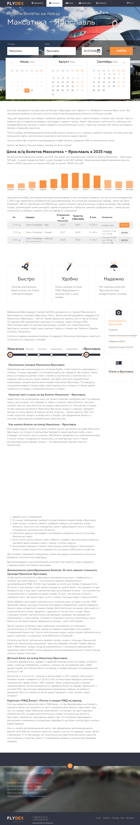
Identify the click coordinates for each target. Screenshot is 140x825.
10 (53, 82)
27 (68, 90)
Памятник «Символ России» (121, 347)
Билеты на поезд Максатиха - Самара (24, 783)
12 (63, 82)
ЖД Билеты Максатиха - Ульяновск (22, 793)
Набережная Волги (117, 341)
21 (73, 86)
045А (15, 240)
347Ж (15, 225)
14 (73, 82)
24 (53, 90)
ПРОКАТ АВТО (85, 3)
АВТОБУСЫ (101, 3)
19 (63, 86)
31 (32, 90)
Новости (106, 818)
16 (82, 82)
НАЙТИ (121, 51)
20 (67, 86)
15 (77, 82)
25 (58, 90)
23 (82, 86)
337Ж (15, 233)
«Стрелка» (113, 330)
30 (27, 90)
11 (58, 82)
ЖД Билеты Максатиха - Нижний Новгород (26, 796)
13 (68, 82)
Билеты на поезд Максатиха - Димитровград (27, 790)
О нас (98, 818)
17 (53, 86)
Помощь (115, 818)
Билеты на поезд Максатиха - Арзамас (24, 786)
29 (77, 90)
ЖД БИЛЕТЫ (54, 3)
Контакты (130, 818)
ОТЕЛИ (69, 3)
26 (63, 90)
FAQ (122, 818)
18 (58, 86)
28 (72, 90)
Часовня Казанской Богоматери (123, 336)
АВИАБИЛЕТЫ (37, 3)
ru (130, 3)
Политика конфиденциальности (42, 823)
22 (77, 86)
